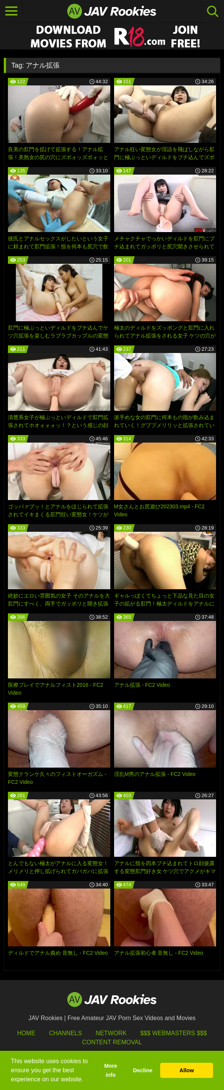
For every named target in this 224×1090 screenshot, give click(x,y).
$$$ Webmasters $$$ (174, 1033)
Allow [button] (186, 1070)
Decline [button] (142, 1070)
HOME (26, 1033)
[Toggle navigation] (11, 11)
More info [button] (110, 1070)
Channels (65, 1033)
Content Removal (112, 1042)
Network (111, 1033)
